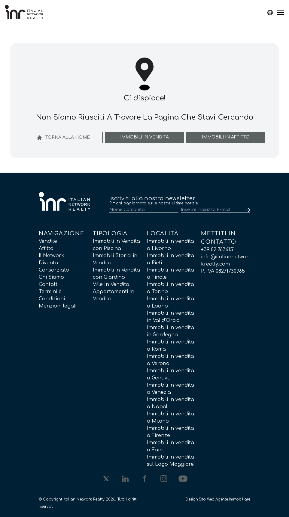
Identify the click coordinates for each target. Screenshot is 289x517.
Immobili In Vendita (144, 137)
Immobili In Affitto (226, 137)
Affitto (46, 248)
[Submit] (246, 210)
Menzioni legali (57, 306)
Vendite (48, 241)
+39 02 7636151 (218, 249)
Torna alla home (63, 137)
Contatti (49, 284)
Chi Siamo (51, 277)
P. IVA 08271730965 (223, 271)
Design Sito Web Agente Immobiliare (218, 499)
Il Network (51, 255)
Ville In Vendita (111, 284)
